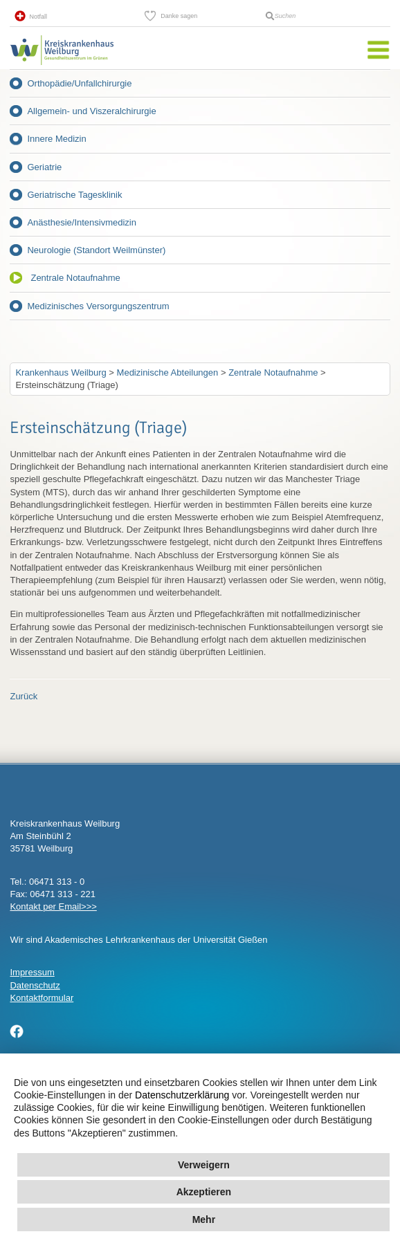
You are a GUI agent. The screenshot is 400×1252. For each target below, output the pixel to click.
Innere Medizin (56, 139)
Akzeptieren (203, 1191)
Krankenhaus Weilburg (60, 372)
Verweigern (204, 1164)
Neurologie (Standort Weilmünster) (96, 250)
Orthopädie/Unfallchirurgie (79, 83)
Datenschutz (35, 985)
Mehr (203, 1219)
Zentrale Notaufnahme (75, 278)
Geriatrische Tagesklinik (74, 195)
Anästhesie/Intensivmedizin (81, 222)
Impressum (32, 972)
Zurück (23, 696)
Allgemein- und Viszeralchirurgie (91, 111)
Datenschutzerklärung (182, 1095)
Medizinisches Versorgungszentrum (98, 306)
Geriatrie (44, 167)
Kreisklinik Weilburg (61, 65)
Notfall (38, 16)
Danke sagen (179, 15)
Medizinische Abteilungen (168, 372)
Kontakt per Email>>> (53, 906)
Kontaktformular (41, 998)
